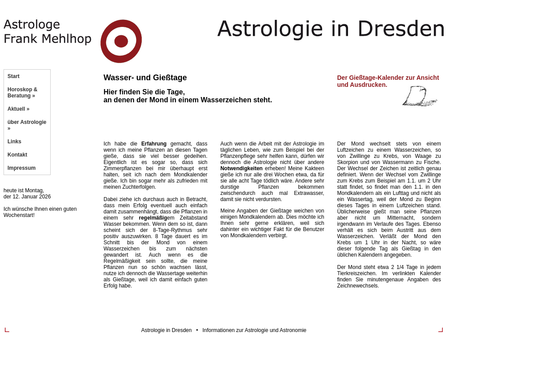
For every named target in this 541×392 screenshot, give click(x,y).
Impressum (21, 168)
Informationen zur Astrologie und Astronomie (254, 330)
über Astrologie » (26, 125)
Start (13, 76)
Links (14, 141)
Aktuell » (18, 109)
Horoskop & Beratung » (22, 92)
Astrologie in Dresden (166, 330)
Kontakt (17, 155)
